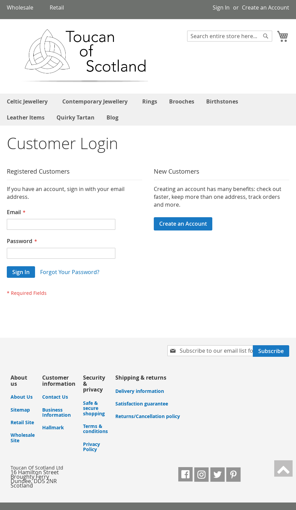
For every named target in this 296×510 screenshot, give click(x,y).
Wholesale (20, 7)
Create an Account (265, 7)
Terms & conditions (95, 428)
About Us (22, 397)
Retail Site (22, 422)
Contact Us (55, 397)
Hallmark (53, 427)
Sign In (221, 7)
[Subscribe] (271, 351)
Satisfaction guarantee (141, 403)
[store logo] (77, 56)
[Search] (265, 36)
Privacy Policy (91, 446)
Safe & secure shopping (94, 408)
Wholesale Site (23, 437)
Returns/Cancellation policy (147, 416)
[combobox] (229, 36)
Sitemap (20, 410)
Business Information (56, 412)
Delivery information (139, 391)
